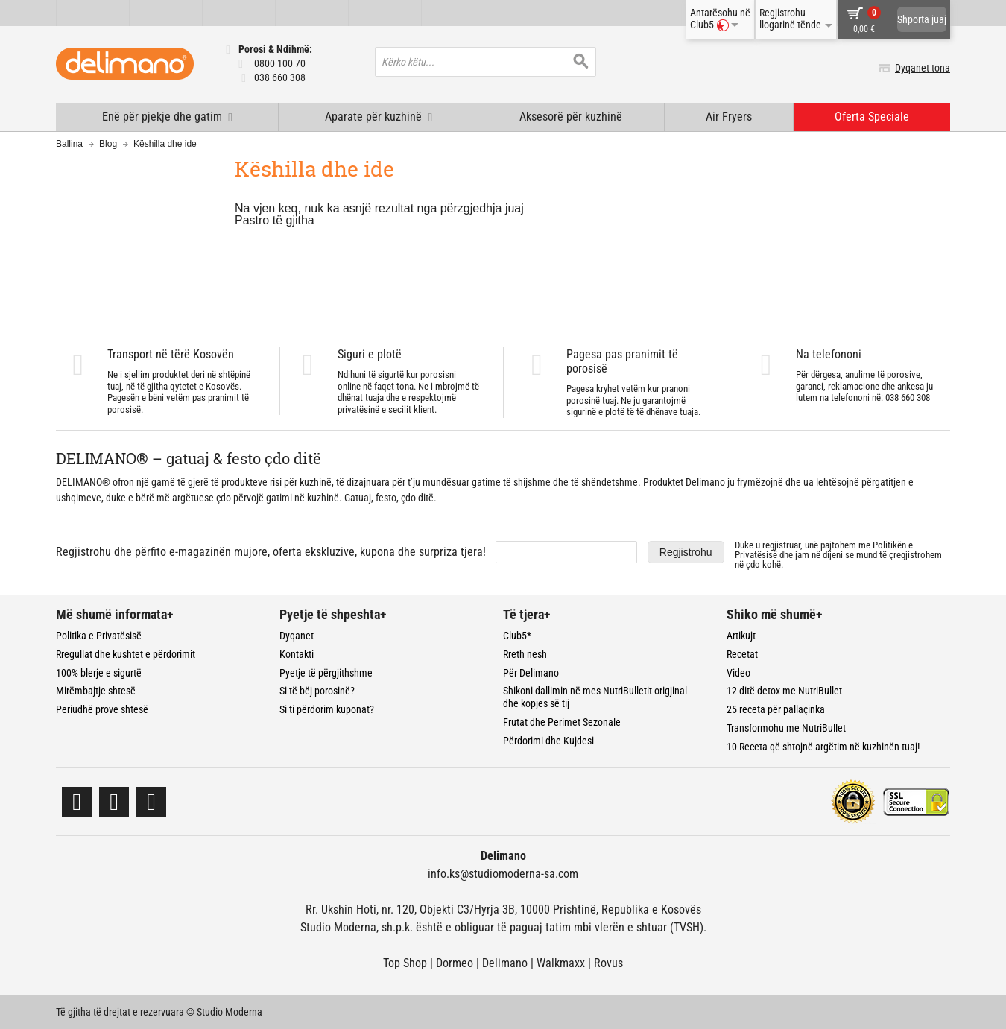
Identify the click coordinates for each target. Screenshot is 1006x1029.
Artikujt (741, 636)
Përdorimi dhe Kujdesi (548, 741)
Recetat (742, 654)
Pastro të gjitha (274, 220)
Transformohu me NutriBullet (786, 728)
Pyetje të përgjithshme (326, 673)
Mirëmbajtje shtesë (96, 691)
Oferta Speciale (872, 117)
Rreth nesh (525, 654)
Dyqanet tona (922, 68)
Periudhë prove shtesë (102, 709)
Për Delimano (531, 673)
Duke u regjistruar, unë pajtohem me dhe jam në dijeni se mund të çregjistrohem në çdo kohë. (838, 554)
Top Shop (405, 963)
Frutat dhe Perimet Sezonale (562, 722)
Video (738, 673)
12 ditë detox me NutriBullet (784, 691)
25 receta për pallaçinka (776, 709)
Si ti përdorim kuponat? (326, 709)
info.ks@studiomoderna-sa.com (503, 874)
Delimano (505, 963)
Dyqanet (296, 636)
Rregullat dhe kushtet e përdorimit (125, 654)
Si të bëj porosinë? (317, 691)
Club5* (517, 636)
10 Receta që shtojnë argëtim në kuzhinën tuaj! (823, 747)
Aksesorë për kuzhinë (570, 117)
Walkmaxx (561, 963)
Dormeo (454, 963)
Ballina (69, 143)
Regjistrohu (685, 552)
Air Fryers (729, 117)
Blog (108, 143)
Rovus (608, 963)
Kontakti (296, 654)
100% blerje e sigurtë (99, 673)
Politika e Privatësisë (99, 636)
